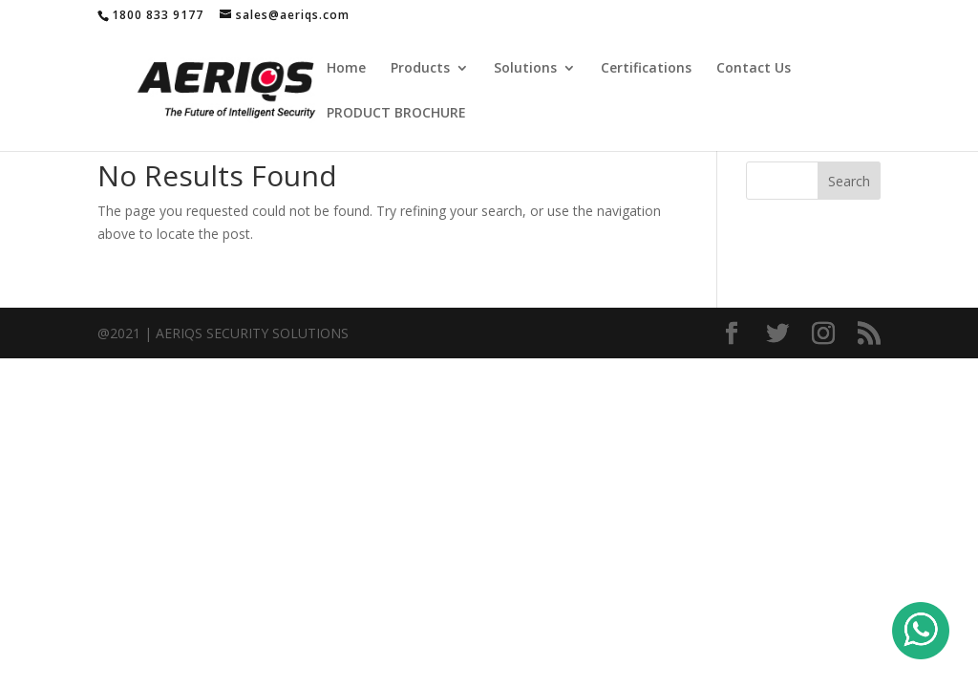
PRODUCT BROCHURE (396, 113)
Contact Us (753, 68)
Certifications (646, 68)
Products (420, 68)
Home (346, 68)
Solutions (525, 68)
